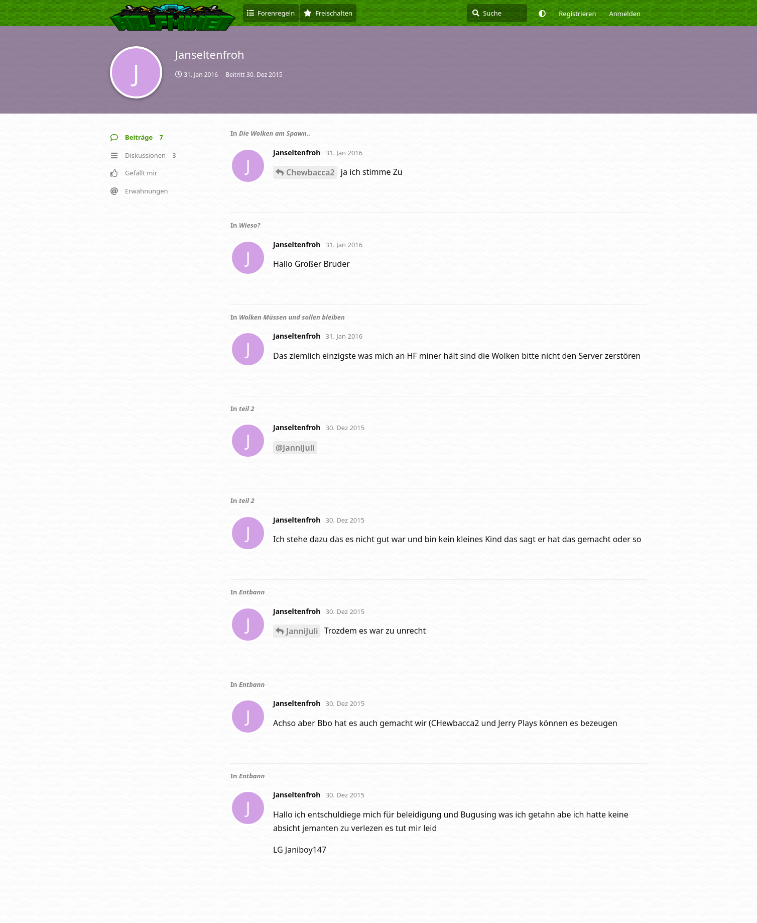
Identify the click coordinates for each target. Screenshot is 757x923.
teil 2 (247, 408)
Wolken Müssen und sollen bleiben (292, 317)
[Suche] (497, 13)
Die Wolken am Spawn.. (274, 133)
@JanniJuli (295, 447)
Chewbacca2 (310, 172)
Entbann (252, 591)
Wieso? (250, 225)
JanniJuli (302, 631)
